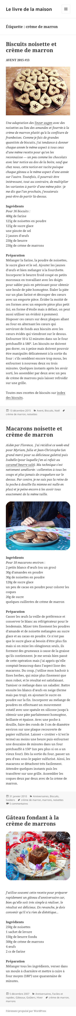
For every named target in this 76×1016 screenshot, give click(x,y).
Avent (40, 410)
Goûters (10, 800)
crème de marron (16, 414)
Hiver (40, 997)
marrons (47, 800)
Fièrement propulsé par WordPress (26, 1011)
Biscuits (49, 410)
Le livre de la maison (29, 9)
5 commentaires (19, 803)
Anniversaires (41, 796)
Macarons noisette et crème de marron (34, 431)
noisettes (32, 414)
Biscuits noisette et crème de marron (31, 47)
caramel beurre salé (20, 465)
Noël (57, 410)
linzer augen (43, 123)
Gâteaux (20, 997)
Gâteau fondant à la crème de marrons (32, 820)
